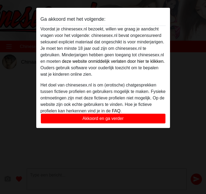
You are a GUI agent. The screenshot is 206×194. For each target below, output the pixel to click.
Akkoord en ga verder (103, 118)
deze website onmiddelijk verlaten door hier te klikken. (113, 61)
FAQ (116, 111)
